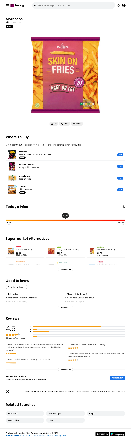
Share (65, 123)
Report (76, 123)
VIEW (120, 155)
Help (65, 435)
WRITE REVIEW (117, 378)
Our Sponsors (39, 435)
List (54, 123)
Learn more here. (118, 391)
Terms (50, 435)
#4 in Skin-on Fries (17, 287)
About (28, 435)
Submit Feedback (15, 435)
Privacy (58, 435)
